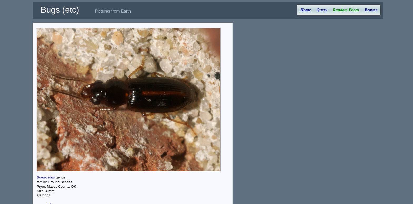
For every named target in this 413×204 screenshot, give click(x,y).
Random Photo (346, 10)
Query (321, 10)
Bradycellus (46, 177)
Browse (371, 10)
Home (305, 10)
